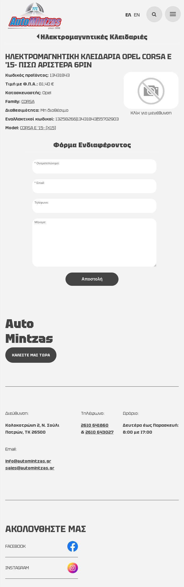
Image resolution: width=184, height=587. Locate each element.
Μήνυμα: (40, 222)
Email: (40, 182)
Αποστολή (91, 279)
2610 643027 (99, 432)
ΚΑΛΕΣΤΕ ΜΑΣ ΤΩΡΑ (31, 355)
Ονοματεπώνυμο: (47, 163)
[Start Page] (35, 16)
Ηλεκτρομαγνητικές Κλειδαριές (94, 36)
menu (172, 13)
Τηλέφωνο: (41, 202)
